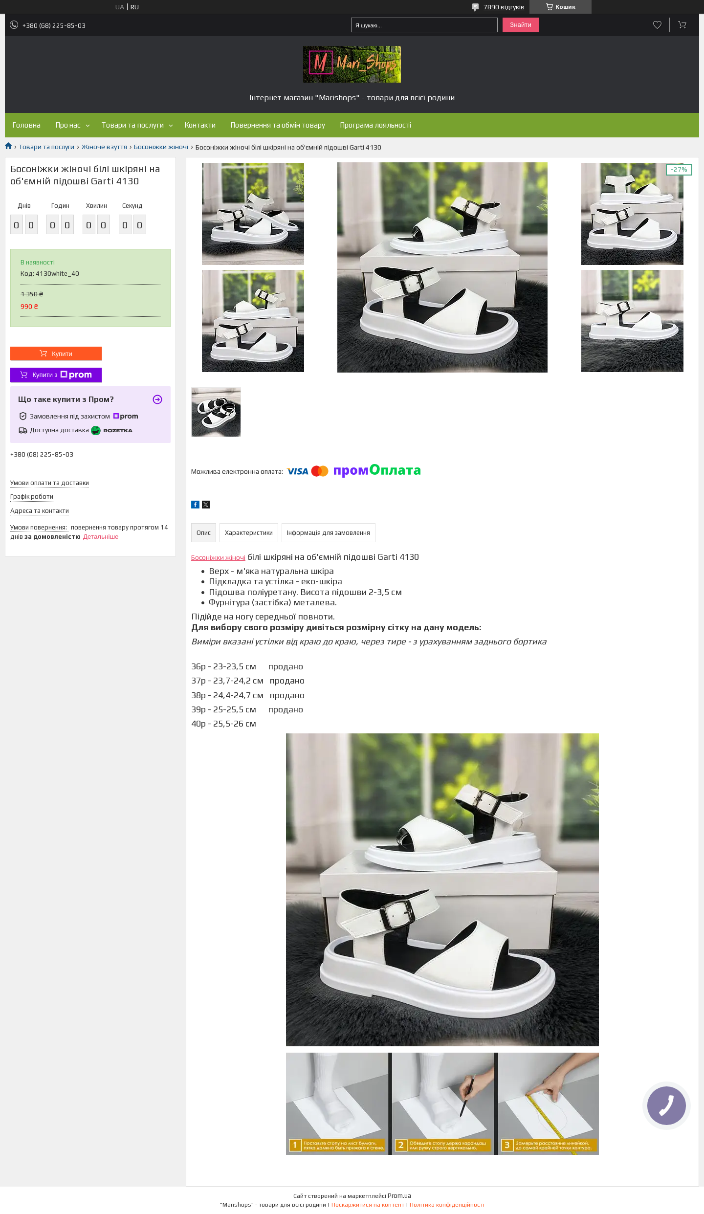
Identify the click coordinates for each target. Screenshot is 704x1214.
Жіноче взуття (104, 147)
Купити (62, 353)
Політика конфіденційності (447, 1204)
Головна (26, 125)
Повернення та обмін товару (277, 125)
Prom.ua (399, 1195)
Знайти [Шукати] (520, 24)
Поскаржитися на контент (367, 1204)
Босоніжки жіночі (161, 147)
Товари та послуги (132, 125)
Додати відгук (657, 25)
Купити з (61, 375)
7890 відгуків (504, 7)
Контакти (200, 125)
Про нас (68, 125)
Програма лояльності (375, 125)
